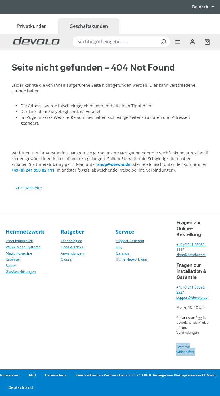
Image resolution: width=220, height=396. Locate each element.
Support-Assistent (130, 240)
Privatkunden (32, 26)
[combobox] (121, 41)
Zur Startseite (29, 188)
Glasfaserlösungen (21, 271)
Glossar (67, 259)
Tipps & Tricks (72, 246)
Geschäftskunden (89, 26)
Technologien (71, 240)
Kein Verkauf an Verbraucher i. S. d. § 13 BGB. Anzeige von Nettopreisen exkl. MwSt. (146, 375)
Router (11, 265)
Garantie (123, 253)
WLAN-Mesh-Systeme (23, 246)
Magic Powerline (19, 253)
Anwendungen (72, 253)
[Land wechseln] (20, 387)
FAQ (119, 246)
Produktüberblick (19, 240)
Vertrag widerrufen (185, 349)
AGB (32, 375)
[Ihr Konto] (192, 42)
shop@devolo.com (191, 254)
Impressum (9, 375)
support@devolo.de (191, 297)
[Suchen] (163, 41)
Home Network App (131, 259)
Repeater (13, 259)
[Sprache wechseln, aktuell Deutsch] (203, 7)
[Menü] (177, 42)
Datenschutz (55, 375)
